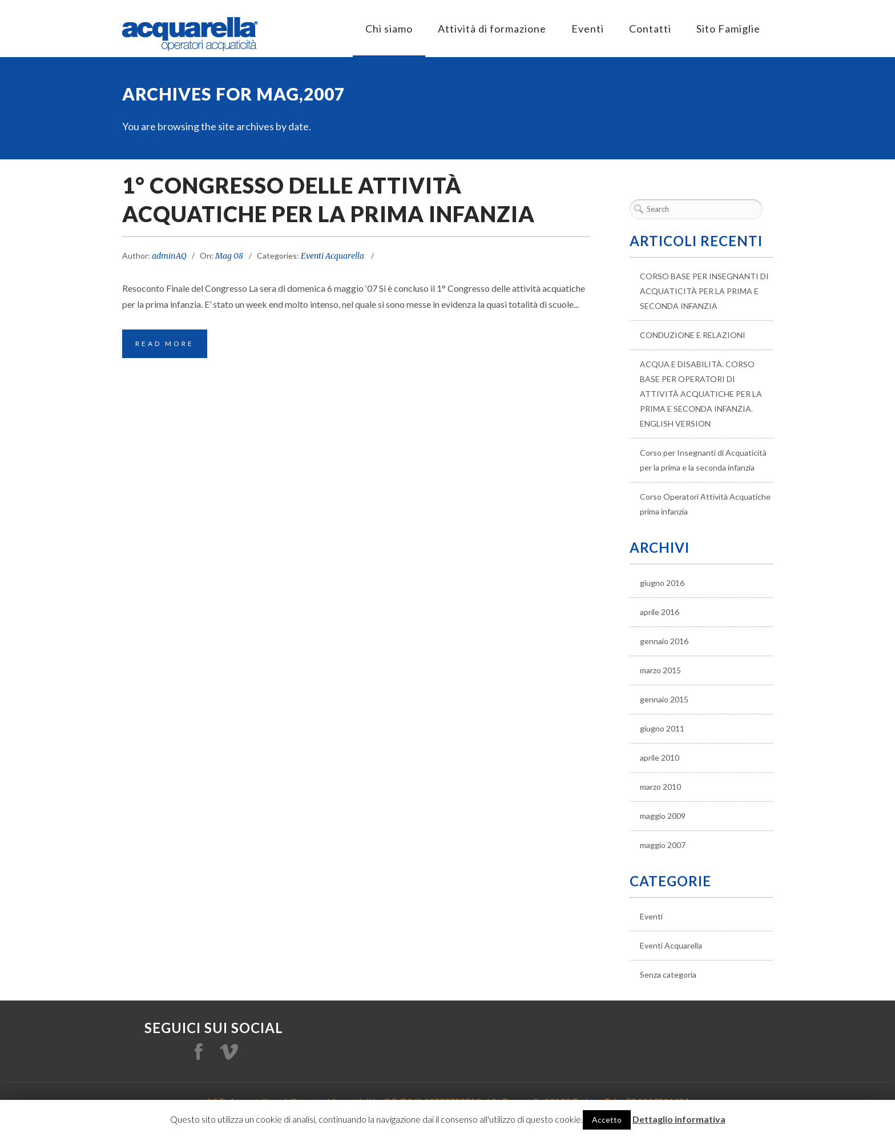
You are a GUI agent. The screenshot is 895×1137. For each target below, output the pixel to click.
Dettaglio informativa (678, 1119)
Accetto (607, 1119)
